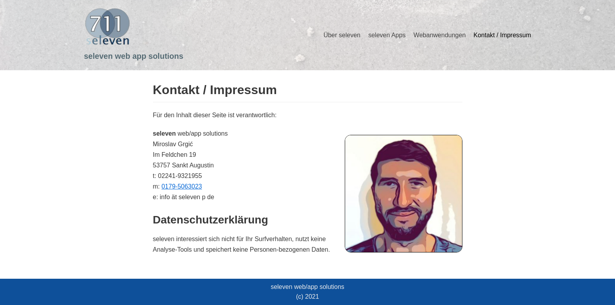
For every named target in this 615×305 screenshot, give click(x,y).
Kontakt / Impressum (502, 35)
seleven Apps (387, 35)
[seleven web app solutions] (133, 35)
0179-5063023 (182, 186)
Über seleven (342, 35)
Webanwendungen (439, 35)
